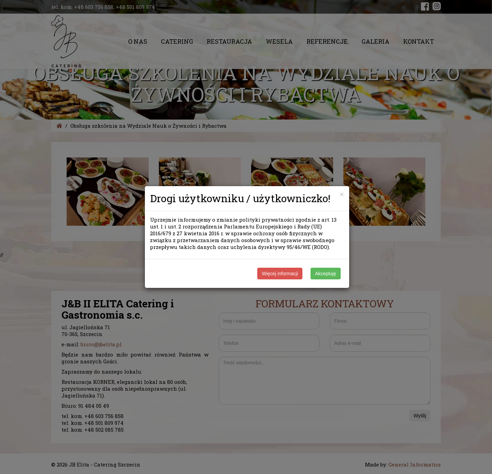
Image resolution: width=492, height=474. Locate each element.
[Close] (342, 194)
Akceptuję (325, 273)
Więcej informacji (280, 273)
